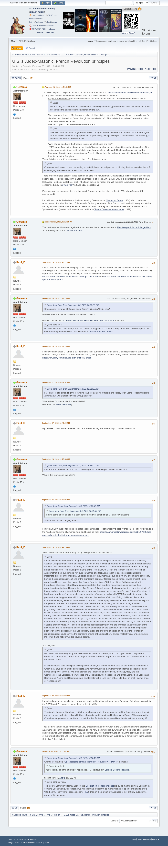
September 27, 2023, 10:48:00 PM (56, 423)
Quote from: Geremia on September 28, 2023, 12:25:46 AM (73, 506)
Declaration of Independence (100, 786)
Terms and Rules (144, 839)
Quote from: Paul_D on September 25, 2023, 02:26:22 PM (73, 305)
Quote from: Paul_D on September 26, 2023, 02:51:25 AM (72, 389)
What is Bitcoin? (128, 33)
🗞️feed (48, 22)
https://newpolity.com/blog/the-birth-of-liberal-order (66, 358)
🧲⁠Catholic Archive (37, 26)
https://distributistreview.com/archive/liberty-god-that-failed (70, 276)
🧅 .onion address (36, 15)
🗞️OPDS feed (51, 15)
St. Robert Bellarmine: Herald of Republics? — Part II (88, 320)
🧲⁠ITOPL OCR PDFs (37, 29)
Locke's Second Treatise (101, 331)
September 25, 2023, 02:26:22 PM (56, 262)
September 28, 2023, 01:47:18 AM (56, 547)
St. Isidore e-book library (42, 8)
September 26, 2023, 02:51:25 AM (56, 346)
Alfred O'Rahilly (63, 404)
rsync (40, 19)
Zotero (32, 22)
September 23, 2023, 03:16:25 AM (58, 222)
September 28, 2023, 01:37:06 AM (56, 500)
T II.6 (85, 792)
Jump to (114, 820)
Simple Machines (30, 839)
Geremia (21, 87)
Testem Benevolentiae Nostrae (109, 209)
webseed (33, 19)
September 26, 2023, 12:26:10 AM (56, 298)
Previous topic (135, 69)
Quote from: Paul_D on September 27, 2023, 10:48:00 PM (73, 466)
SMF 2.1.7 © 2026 (15, 839)
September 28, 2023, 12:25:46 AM (56, 459)
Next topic (150, 69)
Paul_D (20, 262)
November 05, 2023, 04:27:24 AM (55, 751)
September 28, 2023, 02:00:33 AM (56, 696)
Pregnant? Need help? (46, 32)
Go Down (16, 78)
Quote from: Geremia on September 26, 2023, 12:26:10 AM (73, 758)
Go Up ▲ (156, 839)
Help (134, 839)
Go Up (14, 808)
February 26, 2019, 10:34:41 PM (58, 87)
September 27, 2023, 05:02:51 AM (56, 382)
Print (153, 78)
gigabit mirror (37, 12)
